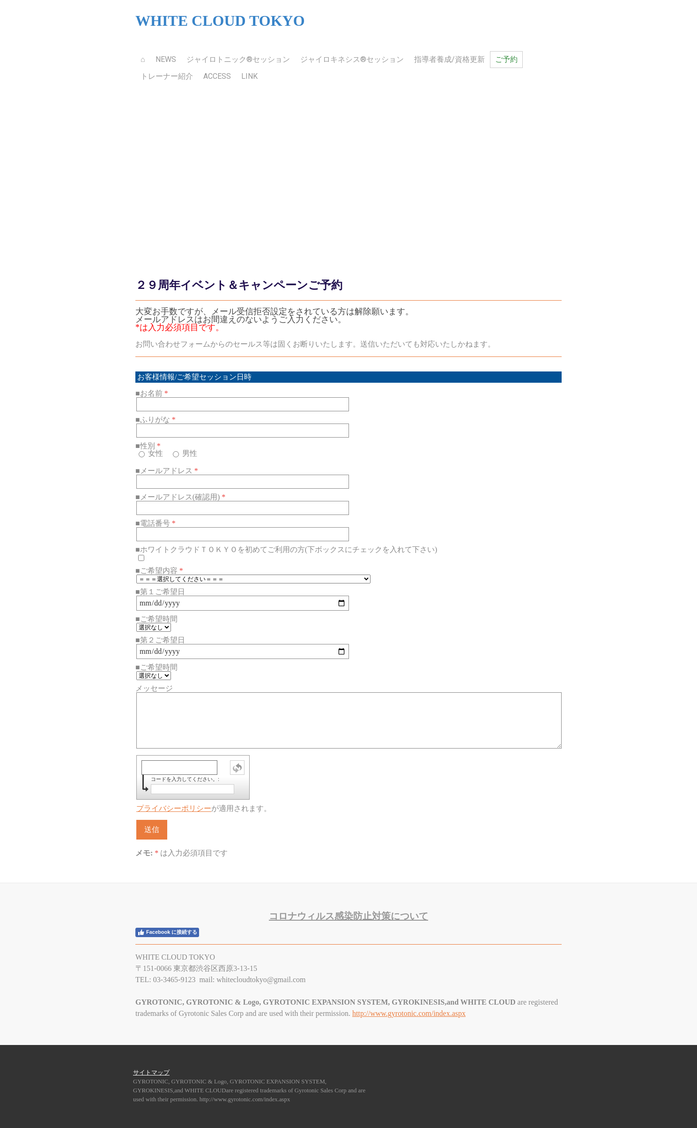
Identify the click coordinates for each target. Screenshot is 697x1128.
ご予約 (506, 59)
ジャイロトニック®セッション (238, 59)
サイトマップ (151, 1072)
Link (249, 76)
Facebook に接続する (167, 932)
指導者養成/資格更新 (449, 59)
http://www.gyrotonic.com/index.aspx (409, 1013)
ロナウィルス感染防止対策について (348, 916)
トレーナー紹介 (167, 76)
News (166, 59)
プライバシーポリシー (173, 808)
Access (217, 76)
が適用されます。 (203, 808)
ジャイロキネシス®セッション (352, 59)
